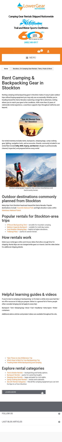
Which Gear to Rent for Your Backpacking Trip (23, 360)
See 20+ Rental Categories (16, 382)
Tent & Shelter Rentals (15, 373)
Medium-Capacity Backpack (17, 227)
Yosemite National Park (25, 208)
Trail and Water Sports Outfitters (31, 28)
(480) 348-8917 (31, 43)
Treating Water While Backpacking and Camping (24, 362)
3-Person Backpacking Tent (17, 225)
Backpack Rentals (13, 375)
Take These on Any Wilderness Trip (19, 358)
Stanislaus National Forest (11, 210)
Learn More (10, 392)
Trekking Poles (12, 232)
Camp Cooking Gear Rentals (17, 379)
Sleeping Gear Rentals (15, 377)
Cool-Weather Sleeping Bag (16, 229)
